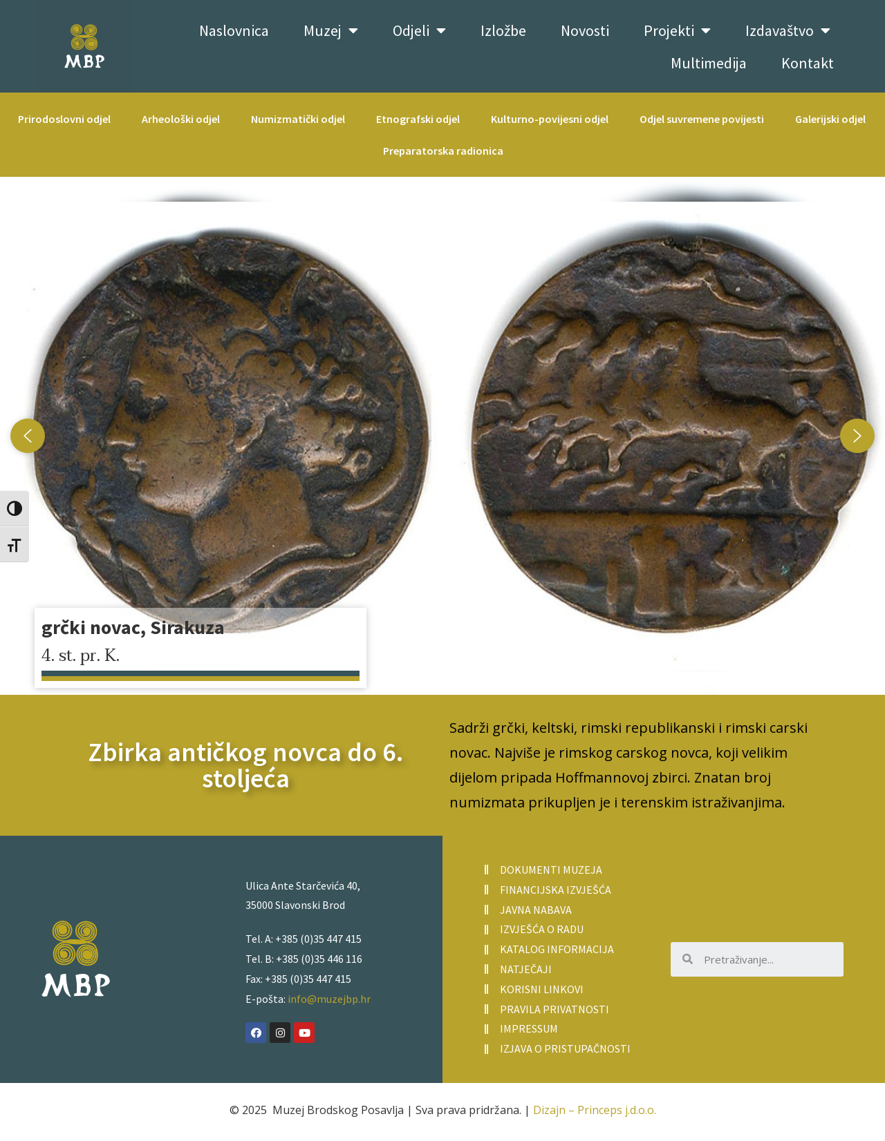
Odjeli (419, 30)
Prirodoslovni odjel (64, 119)
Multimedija (709, 63)
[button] (442, 436)
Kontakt (807, 63)
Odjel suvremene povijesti (702, 119)
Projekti (677, 30)
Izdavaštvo (787, 30)
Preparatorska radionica (443, 150)
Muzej (331, 30)
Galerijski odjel (830, 119)
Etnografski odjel (418, 119)
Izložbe (503, 30)
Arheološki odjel (181, 119)
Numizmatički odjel (298, 119)
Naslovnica (234, 30)
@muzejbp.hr (339, 999)
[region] (442, 436)
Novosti (585, 30)
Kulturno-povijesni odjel (549, 119)
